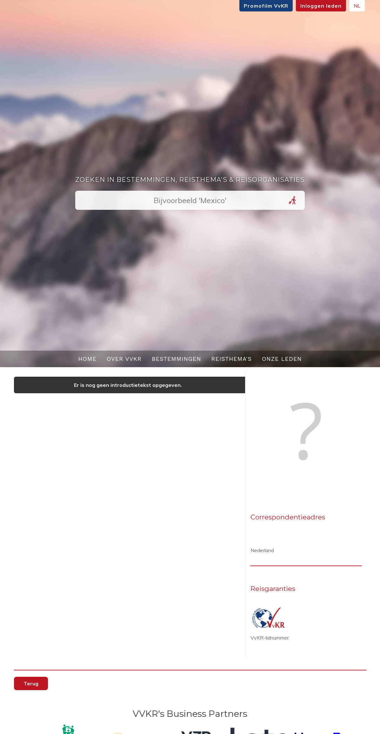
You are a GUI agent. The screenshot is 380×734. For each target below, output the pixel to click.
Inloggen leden (321, 6)
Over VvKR (124, 358)
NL (357, 6)
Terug (30, 683)
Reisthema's (231, 358)
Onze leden (282, 358)
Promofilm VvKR (266, 6)
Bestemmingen (176, 358)
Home (87, 358)
